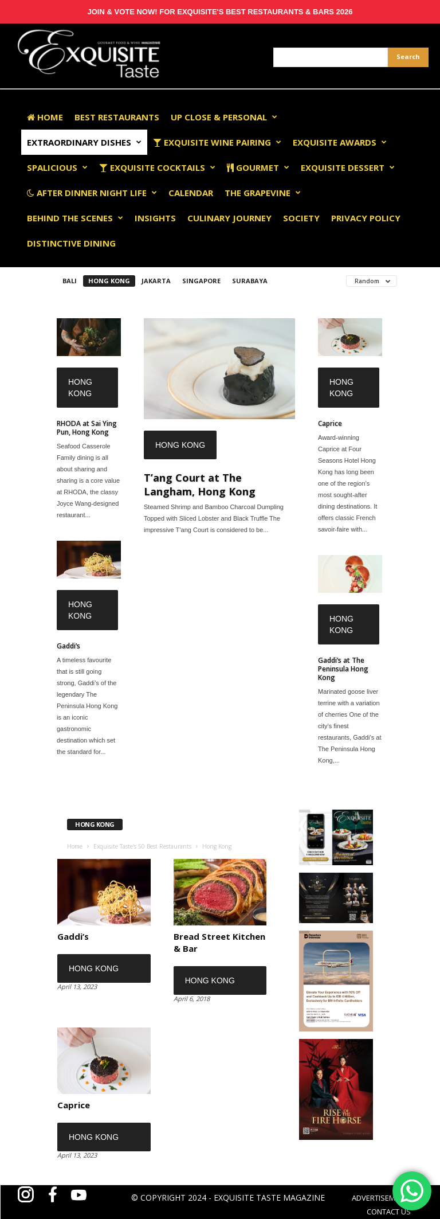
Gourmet (258, 167)
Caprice (330, 423)
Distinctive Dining (71, 243)
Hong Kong (109, 280)
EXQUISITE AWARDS (340, 142)
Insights (155, 218)
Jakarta (156, 280)
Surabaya (250, 280)
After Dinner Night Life (92, 192)
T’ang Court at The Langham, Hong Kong (200, 484)
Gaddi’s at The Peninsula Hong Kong (343, 668)
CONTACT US (389, 1211)
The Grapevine (263, 192)
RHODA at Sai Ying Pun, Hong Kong (87, 428)
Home (45, 117)
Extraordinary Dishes (84, 142)
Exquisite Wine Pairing (217, 142)
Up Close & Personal (224, 117)
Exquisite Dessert (348, 167)
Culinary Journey (229, 218)
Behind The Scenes (75, 217)
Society (301, 218)
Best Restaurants (116, 117)
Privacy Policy (365, 218)
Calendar (190, 192)
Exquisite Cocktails (157, 167)
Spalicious (57, 167)
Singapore (201, 280)
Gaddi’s (68, 646)
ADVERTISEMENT (380, 1198)
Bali (69, 280)
